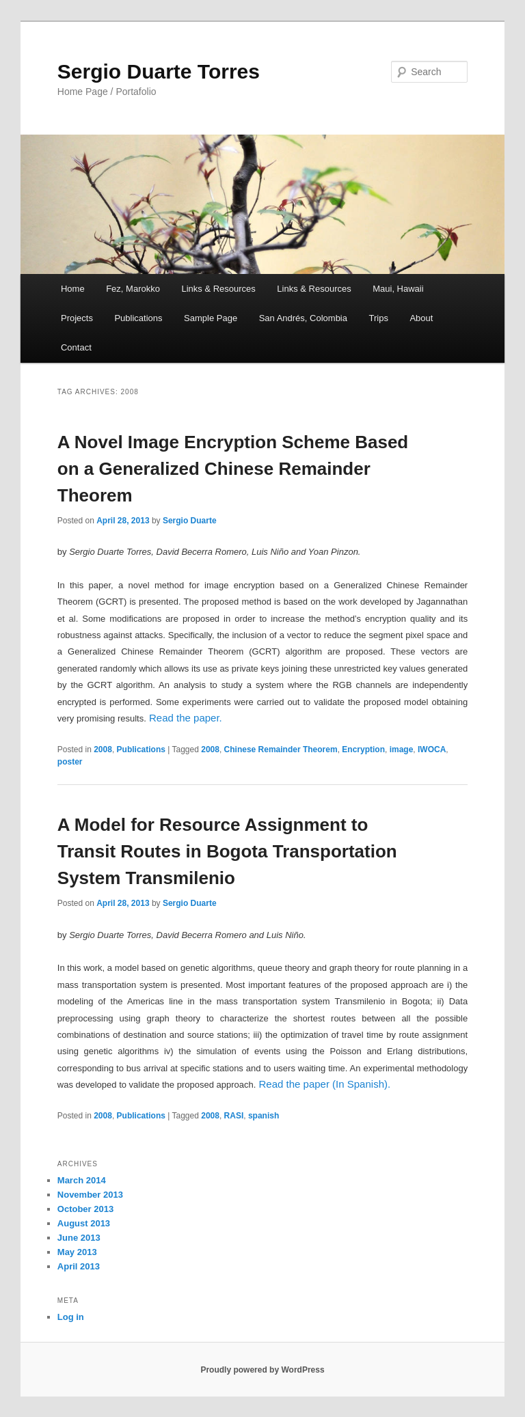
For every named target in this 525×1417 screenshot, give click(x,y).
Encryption (363, 749)
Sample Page (210, 318)
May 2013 (77, 1252)
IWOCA (432, 749)
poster (70, 762)
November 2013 (90, 1194)
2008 (103, 749)
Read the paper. (185, 718)
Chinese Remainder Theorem (281, 749)
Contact (76, 347)
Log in (70, 1317)
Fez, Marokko (133, 289)
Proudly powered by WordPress (262, 1370)
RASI (234, 1115)
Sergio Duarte (190, 520)
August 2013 (83, 1223)
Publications (138, 318)
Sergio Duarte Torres (158, 71)
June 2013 (78, 1238)
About (421, 318)
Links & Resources (218, 289)
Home (73, 289)
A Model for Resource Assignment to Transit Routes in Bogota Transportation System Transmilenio (227, 851)
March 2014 (81, 1180)
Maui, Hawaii (398, 289)
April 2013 (78, 1266)
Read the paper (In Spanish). (325, 1084)
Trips (378, 318)
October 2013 (85, 1209)
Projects (77, 318)
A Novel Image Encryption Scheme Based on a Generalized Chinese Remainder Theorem (232, 469)
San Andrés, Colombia (303, 318)
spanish (263, 1115)
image (402, 749)
